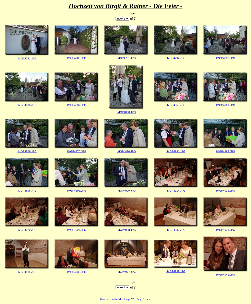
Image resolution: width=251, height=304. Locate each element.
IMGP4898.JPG (76, 190)
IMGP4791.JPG (126, 58)
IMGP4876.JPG (126, 151)
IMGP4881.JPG (175, 151)
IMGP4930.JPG (175, 229)
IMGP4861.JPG (225, 105)
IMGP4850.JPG (126, 112)
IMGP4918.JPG (225, 190)
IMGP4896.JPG (26, 190)
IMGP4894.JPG (225, 151)
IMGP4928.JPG (126, 229)
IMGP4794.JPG (175, 58)
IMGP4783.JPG (76, 58)
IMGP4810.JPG (26, 105)
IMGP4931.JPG (225, 229)
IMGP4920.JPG (26, 229)
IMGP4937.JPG (126, 271)
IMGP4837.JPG (76, 105)
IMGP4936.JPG (76, 271)
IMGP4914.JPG (175, 190)
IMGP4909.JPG (126, 190)
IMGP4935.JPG (26, 271)
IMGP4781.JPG (26, 58)
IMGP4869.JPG (26, 151)
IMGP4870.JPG (76, 151)
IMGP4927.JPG (76, 229)
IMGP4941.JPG (225, 274)
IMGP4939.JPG (175, 271)
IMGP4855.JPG (175, 105)
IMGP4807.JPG (225, 58)
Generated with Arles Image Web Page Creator (125, 299)
